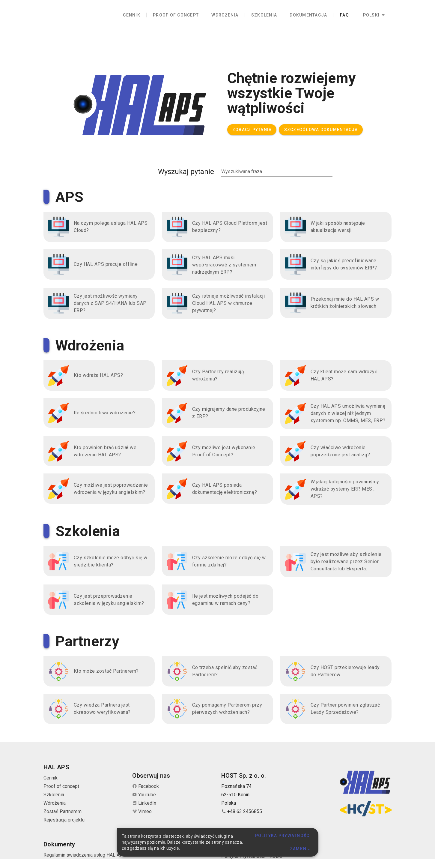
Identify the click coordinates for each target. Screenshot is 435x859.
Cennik (50, 778)
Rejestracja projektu (64, 820)
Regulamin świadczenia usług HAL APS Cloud (91, 855)
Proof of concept (61, 786)
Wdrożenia (54, 803)
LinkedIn (144, 803)
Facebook (145, 786)
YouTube (144, 794)
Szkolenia (53, 794)
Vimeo (142, 811)
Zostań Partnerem (62, 811)
